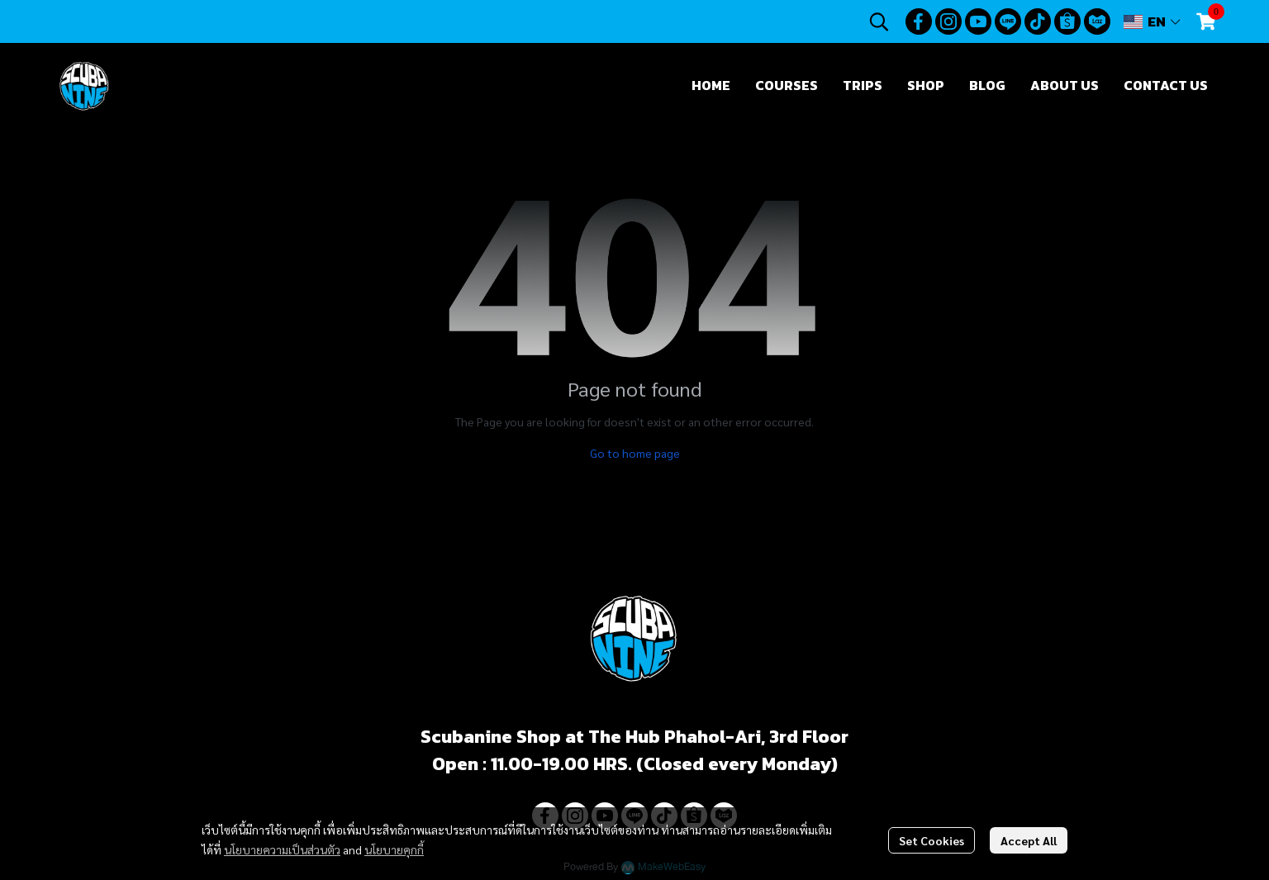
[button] (879, 21)
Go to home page (635, 452)
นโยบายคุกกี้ (394, 849)
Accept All (1028, 840)
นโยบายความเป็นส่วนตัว (282, 849)
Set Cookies (931, 840)
